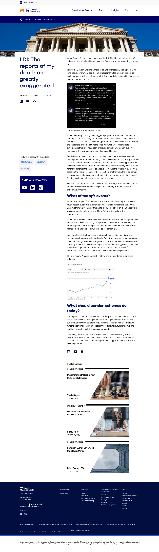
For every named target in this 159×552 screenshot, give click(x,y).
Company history (126, 498)
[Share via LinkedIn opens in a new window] (21, 101)
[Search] (136, 10)
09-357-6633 (64, 493)
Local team (124, 503)
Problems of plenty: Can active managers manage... (56, 524)
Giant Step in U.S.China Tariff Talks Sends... (122, 524)
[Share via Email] (28, 101)
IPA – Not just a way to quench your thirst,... (90, 524)
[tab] (28, 2)
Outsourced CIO (86, 495)
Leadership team (126, 501)
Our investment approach (129, 495)
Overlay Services (106, 500)
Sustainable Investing (87, 501)
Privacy (87, 530)
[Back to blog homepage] (37, 19)
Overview (104, 495)
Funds (83, 493)
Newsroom (124, 508)
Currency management (108, 497)
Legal (72, 530)
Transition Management (108, 505)
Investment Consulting (88, 498)
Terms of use (80, 530)
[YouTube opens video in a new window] (24, 188)
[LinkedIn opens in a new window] (33, 188)
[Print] (34, 101)
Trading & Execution (107, 502)
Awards (123, 506)
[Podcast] (41, 188)
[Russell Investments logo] (31, 10)
